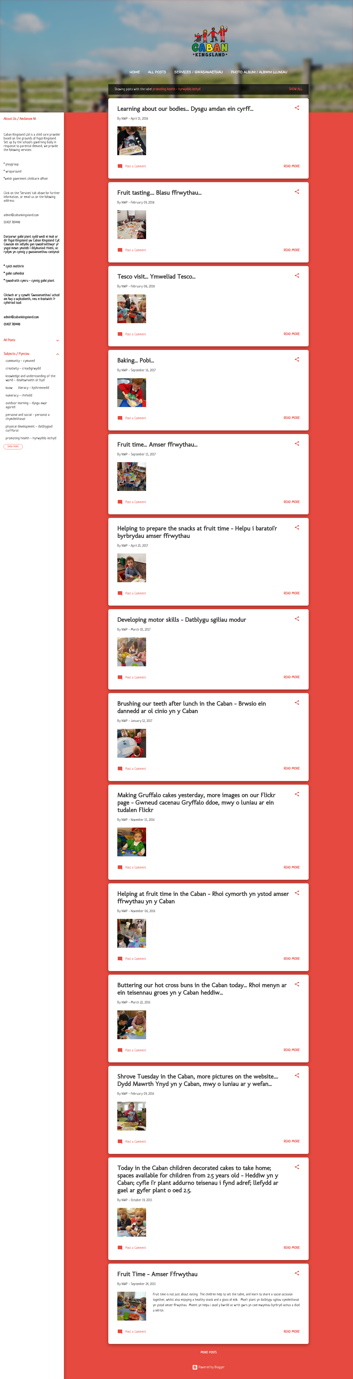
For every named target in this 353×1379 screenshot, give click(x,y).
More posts (209, 1352)
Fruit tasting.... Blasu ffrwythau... (159, 192)
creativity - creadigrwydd (23, 369)
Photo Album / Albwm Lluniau (259, 72)
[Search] (306, 12)
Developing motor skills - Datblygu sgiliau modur (181, 619)
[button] (297, 108)
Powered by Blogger (208, 1367)
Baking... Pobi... (135, 360)
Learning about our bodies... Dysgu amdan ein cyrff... (185, 108)
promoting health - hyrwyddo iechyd (31, 438)
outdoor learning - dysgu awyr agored (26, 405)
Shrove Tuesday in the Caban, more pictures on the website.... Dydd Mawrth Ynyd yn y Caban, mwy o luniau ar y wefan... (197, 1080)
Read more (292, 166)
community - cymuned (20, 361)
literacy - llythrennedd (33, 388)
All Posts (157, 72)
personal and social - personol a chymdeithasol (28, 417)
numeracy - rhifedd (19, 396)
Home (135, 72)
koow (9, 388)
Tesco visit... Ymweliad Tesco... (156, 276)
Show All (295, 89)
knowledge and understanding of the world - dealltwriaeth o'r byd (30, 378)
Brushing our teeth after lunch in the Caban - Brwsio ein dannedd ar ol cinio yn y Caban (191, 707)
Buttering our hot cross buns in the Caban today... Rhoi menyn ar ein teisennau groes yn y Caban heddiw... (202, 988)
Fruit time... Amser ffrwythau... (157, 444)
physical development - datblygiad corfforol (29, 429)
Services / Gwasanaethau (198, 72)
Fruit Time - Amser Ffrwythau (157, 1274)
